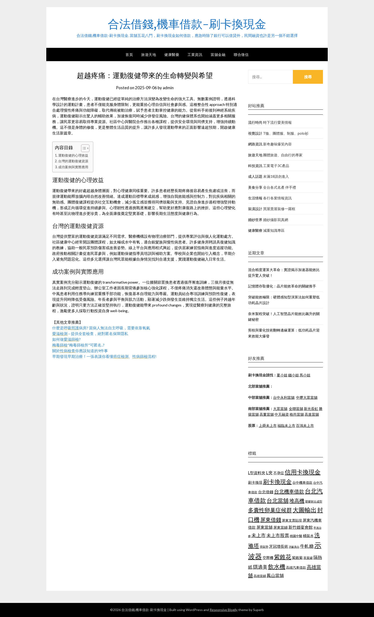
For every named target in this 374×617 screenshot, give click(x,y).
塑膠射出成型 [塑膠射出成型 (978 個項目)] (313, 501)
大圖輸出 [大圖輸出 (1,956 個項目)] (305, 509)
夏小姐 (282, 375)
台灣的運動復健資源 (73, 161)
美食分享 (255, 187)
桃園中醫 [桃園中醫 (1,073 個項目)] (296, 536)
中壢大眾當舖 (306, 397)
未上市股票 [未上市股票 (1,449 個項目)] (277, 535)
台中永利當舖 (284, 397)
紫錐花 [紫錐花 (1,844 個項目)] (282, 556)
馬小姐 (305, 375)
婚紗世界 (255, 219)
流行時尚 (255, 122)
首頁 (129, 54)
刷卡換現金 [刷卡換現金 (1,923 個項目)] (277, 481)
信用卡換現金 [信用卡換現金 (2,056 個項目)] (303, 471)
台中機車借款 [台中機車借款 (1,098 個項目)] (302, 482)
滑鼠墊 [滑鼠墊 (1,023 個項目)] (264, 546)
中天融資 (282, 414)
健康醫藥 (171, 54)
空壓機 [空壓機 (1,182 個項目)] (268, 557)
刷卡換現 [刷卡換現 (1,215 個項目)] (255, 482)
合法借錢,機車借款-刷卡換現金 (187, 24)
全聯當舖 (296, 408)
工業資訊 (194, 54)
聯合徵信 (241, 54)
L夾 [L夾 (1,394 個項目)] (269, 472)
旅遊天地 (148, 54)
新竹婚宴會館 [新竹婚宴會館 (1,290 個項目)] (300, 527)
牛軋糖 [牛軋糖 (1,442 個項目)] (307, 546)
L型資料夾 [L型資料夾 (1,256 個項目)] (256, 472)
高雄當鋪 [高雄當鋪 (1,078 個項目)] (260, 576)
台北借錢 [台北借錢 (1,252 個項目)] (265, 491)
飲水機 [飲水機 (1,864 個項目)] (276, 566)
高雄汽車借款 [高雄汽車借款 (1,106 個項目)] (296, 567)
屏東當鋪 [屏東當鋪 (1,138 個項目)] (280, 527)
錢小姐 (293, 375)
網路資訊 (255, 144)
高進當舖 (312, 414)
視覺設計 (255, 133)
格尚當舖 (297, 414)
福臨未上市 (286, 425)
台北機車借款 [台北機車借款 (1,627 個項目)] (289, 491)
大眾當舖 (280, 408)
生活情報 (255, 198)
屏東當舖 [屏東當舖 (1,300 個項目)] (264, 527)
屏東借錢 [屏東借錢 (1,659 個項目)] (270, 520)
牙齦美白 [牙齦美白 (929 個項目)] (294, 546)
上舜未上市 (268, 425)
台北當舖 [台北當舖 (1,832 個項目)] (278, 500)
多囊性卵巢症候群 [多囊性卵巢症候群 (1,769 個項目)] (270, 510)
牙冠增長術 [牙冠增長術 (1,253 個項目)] (278, 546)
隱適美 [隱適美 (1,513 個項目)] (260, 567)
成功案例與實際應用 (73, 167)
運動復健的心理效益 (73, 155)
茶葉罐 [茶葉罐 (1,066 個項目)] (308, 558)
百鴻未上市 (305, 425)
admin (168, 87)
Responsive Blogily (224, 610)
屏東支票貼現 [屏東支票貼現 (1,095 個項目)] (292, 520)
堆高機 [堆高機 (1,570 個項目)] (296, 500)
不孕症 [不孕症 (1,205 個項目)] (278, 473)
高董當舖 (267, 414)
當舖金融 (218, 54)
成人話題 (255, 176)
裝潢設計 (255, 209)
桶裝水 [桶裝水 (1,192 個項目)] (308, 535)
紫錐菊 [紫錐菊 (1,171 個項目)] (297, 557)
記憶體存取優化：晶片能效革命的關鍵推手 (282, 286)
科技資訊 (255, 165)
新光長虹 (311, 408)
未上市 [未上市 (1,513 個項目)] (258, 535)
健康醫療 (255, 230)
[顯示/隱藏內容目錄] (83, 148)
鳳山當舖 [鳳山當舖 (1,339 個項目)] (275, 575)
